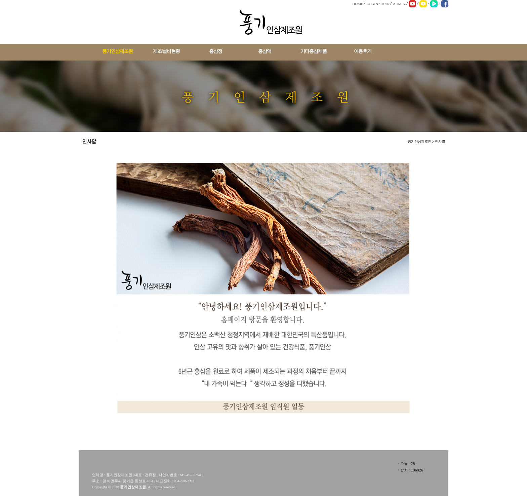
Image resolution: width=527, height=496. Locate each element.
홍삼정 (215, 51)
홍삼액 (264, 51)
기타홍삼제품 (313, 51)
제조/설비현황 (166, 51)
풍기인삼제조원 (117, 51)
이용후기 (362, 51)
